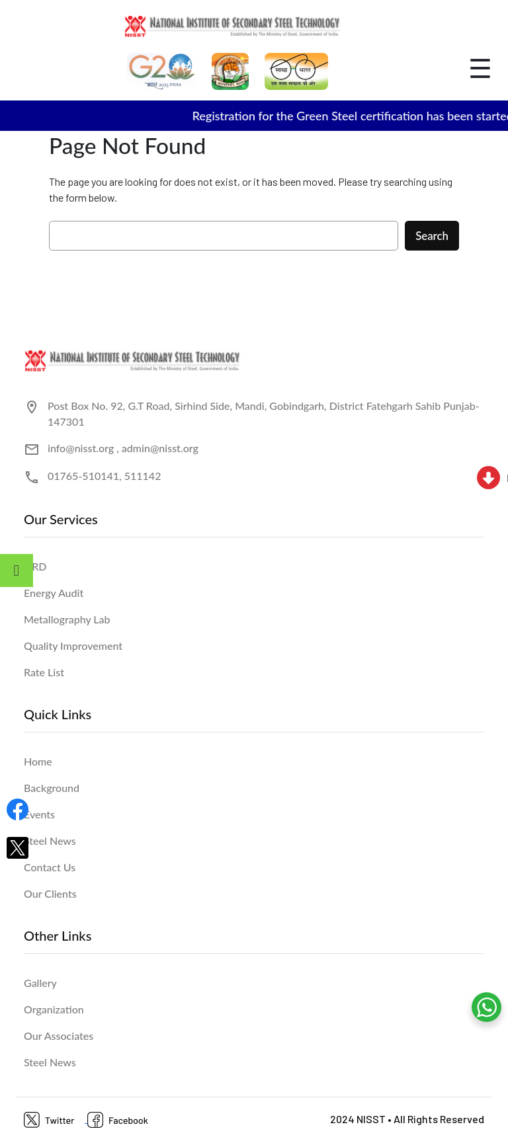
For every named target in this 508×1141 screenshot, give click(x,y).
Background (51, 787)
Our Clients (50, 893)
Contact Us (49, 867)
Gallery (40, 982)
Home (38, 761)
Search (431, 236)
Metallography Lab (67, 619)
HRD (35, 566)
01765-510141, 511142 (104, 475)
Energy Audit (53, 592)
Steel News (50, 840)
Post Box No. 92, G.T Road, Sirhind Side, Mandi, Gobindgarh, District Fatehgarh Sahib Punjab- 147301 (264, 413)
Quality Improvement (73, 645)
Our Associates (58, 1035)
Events (39, 814)
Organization (54, 1009)
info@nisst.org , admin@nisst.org (123, 448)
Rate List (44, 672)
